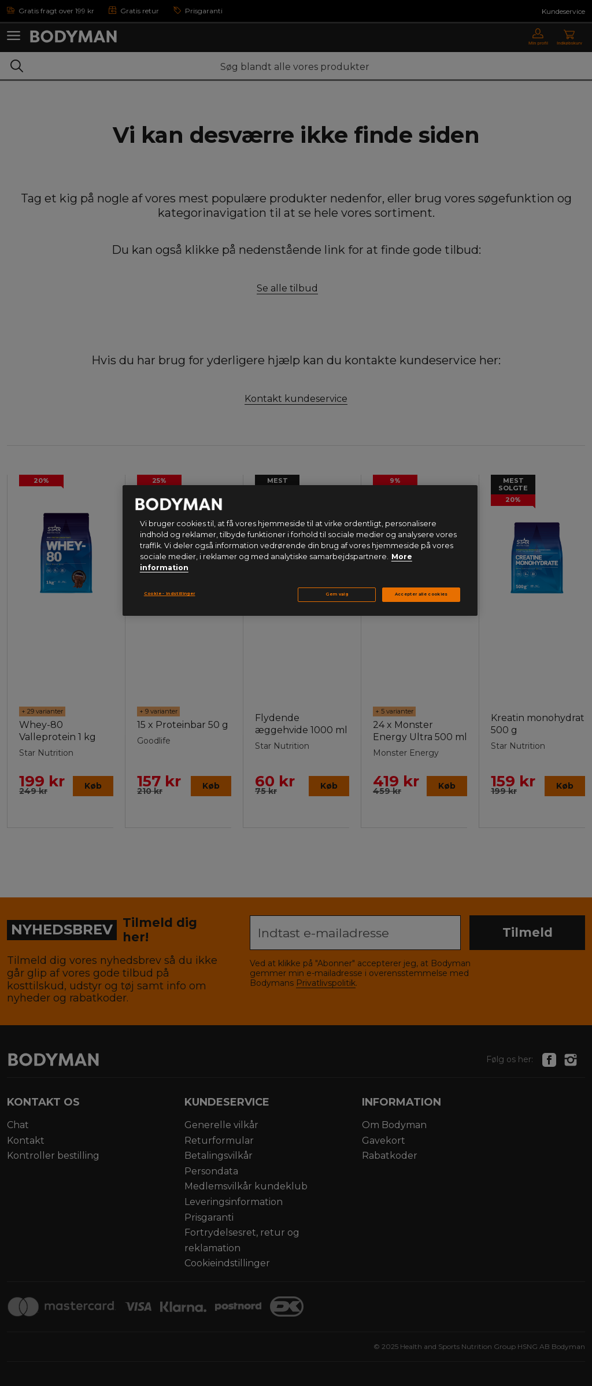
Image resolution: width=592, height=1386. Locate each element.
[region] (300, 550)
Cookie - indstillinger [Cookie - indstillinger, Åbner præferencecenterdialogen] (169, 593)
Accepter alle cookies (421, 594)
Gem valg (336, 594)
